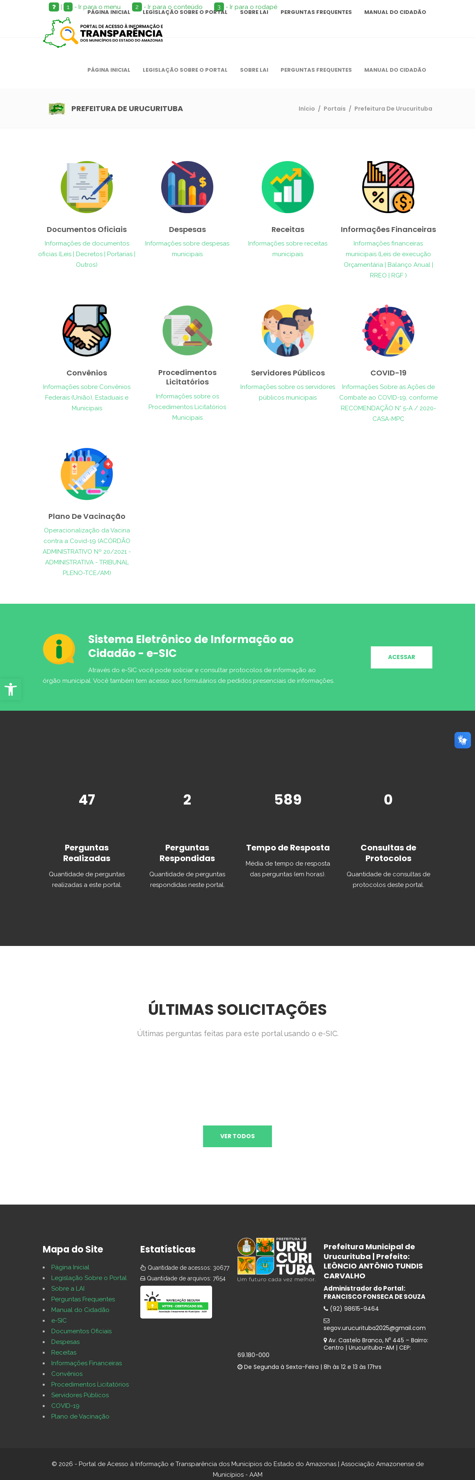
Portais (335, 109)
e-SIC (59, 1320)
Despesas (65, 1342)
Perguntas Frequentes (83, 1299)
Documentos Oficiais (81, 1331)
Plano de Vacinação (80, 1416)
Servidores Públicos (80, 1395)
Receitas (63, 1352)
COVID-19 (65, 1406)
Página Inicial (70, 1267)
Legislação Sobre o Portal (89, 1278)
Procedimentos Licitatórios (90, 1384)
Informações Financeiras (86, 1363)
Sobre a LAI (67, 1288)
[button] (10, 689)
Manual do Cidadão (80, 1310)
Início (307, 109)
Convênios (66, 1374)
